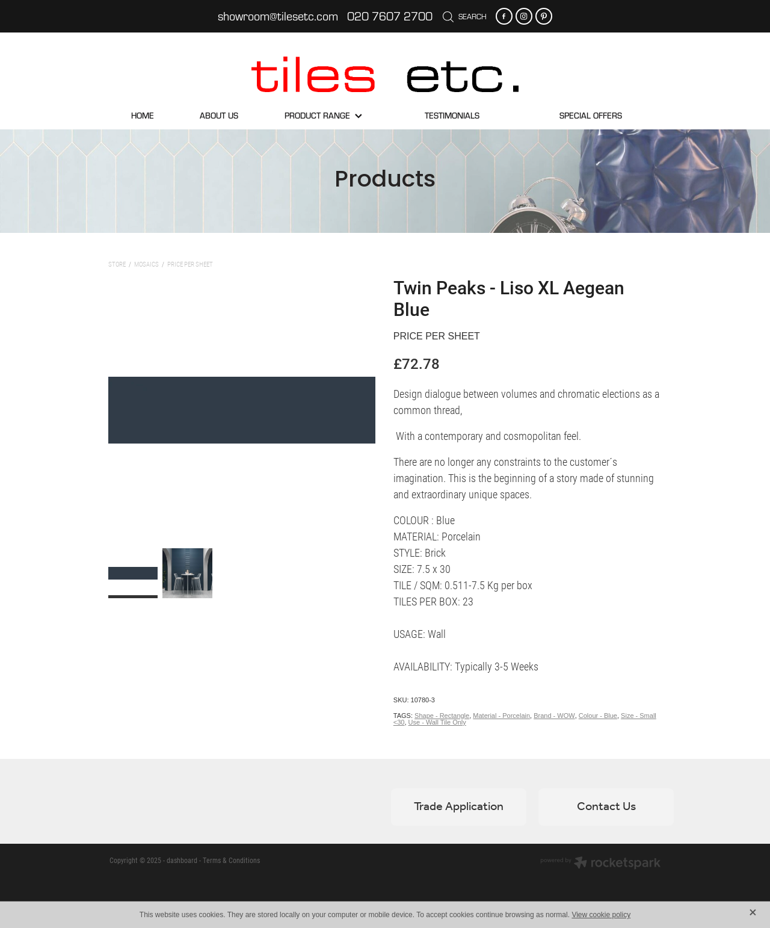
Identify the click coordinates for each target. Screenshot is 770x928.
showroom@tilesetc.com (278, 15)
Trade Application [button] (459, 807)
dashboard (182, 860)
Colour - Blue (598, 715)
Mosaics (146, 263)
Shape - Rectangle (441, 715)
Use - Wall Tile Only (437, 722)
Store (117, 263)
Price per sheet (190, 263)
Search (464, 16)
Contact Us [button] (606, 807)
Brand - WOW (554, 715)
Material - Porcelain (501, 715)
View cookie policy (600, 915)
